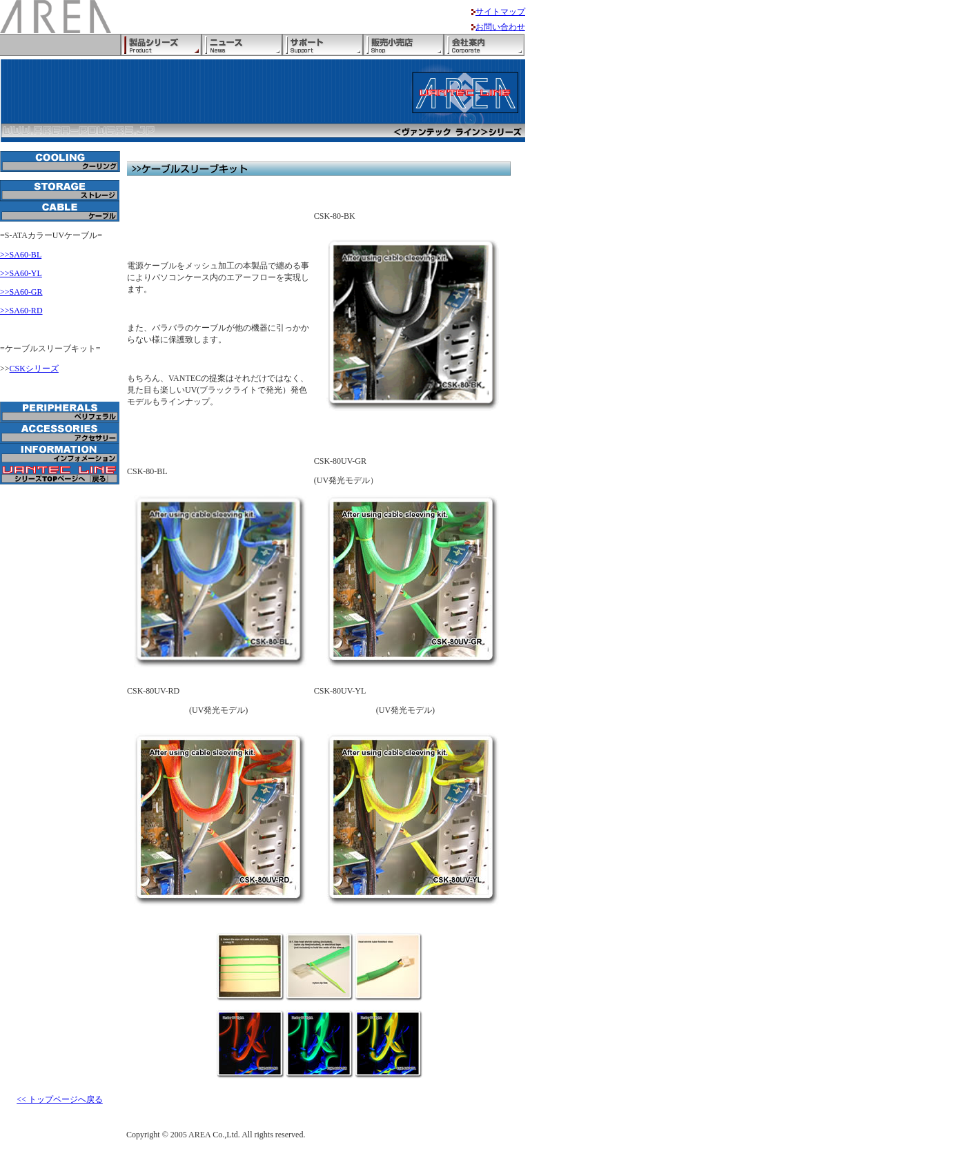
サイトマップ (500, 12)
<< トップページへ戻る (60, 1099)
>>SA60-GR (21, 292)
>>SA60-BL (20, 254)
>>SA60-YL (21, 273)
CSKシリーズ (34, 368)
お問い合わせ (500, 27)
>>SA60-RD (21, 310)
